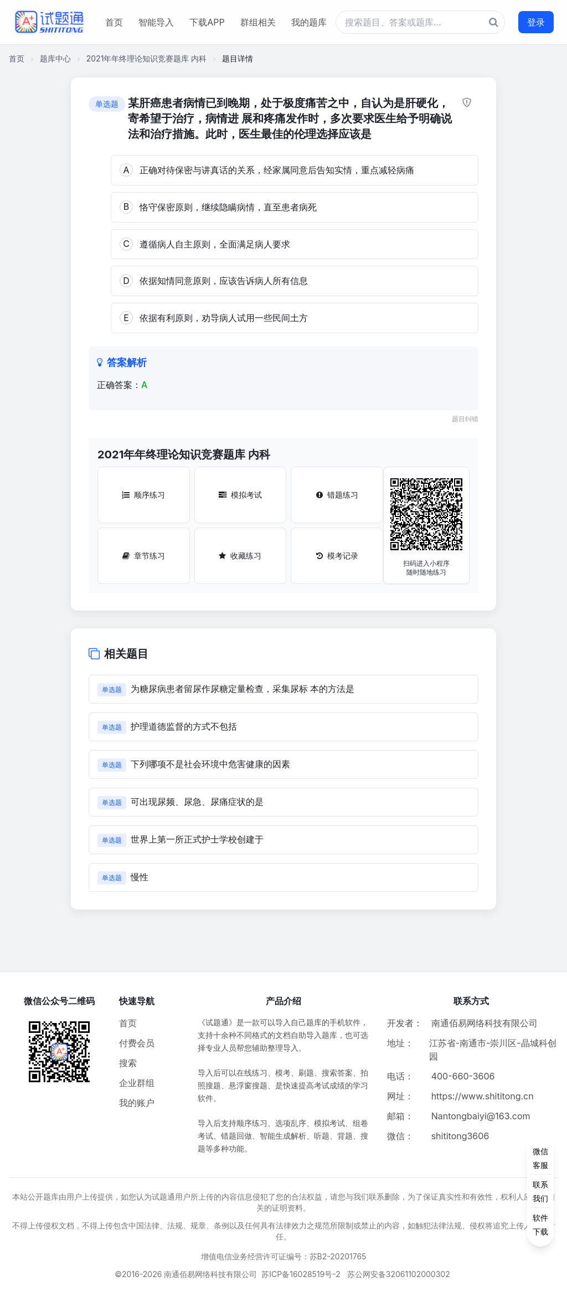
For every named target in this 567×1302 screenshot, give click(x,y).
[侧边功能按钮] (540, 1191)
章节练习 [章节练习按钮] (143, 555)
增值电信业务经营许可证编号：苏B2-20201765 (284, 1256)
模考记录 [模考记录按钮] (337, 555)
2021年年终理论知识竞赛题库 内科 (146, 58)
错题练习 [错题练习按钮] (337, 494)
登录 (536, 22)
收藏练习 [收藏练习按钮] (240, 555)
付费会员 (136, 1042)
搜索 (128, 1062)
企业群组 (136, 1082)
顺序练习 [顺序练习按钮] (143, 494)
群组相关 (258, 22)
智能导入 (156, 22)
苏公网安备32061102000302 (398, 1274)
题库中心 (55, 58)
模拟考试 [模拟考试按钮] (240, 494)
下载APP (206, 22)
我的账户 (136, 1102)
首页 (114, 22)
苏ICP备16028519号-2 (301, 1274)
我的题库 (309, 22)
